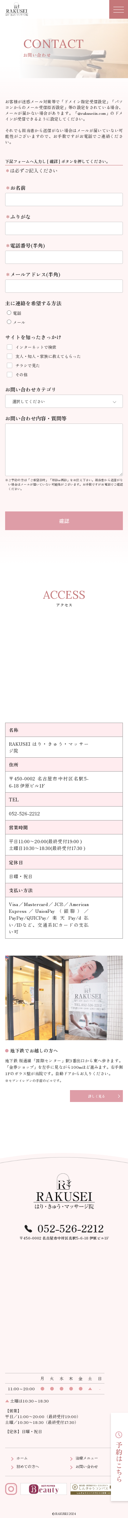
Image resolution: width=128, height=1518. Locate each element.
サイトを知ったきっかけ (33, 337)
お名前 (18, 187)
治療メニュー (87, 1457)
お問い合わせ (87, 1465)
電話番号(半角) (27, 245)
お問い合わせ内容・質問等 (36, 417)
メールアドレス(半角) (35, 274)
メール (16, 322)
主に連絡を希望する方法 (33, 303)
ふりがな (20, 216)
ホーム (22, 1457)
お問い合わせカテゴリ (30, 389)
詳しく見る (96, 1095)
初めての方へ (28, 1465)
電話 (14, 313)
